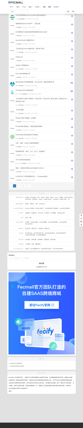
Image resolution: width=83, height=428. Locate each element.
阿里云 (27, 203)
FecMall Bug (28, 233)
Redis (47, 197)
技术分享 (27, 228)
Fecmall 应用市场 (64, 208)
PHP (38, 197)
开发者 (37, 7)
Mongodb (33, 197)
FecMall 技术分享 (38, 233)
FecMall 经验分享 (61, 233)
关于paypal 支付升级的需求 (24, 90)
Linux (56, 197)
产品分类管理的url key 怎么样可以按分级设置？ (31, 15)
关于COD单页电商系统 (23, 159)
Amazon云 (42, 203)
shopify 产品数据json (22, 65)
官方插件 (46, 213)
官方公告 (40, 213)
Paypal (27, 248)
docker (41, 199)
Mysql (42, 197)
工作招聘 (27, 244)
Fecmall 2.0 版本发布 (16, 363)
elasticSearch (48, 199)
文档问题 (33, 239)
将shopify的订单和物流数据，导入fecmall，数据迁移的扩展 (35, 82)
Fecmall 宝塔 (29, 224)
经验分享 (46, 228)
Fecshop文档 (61, 213)
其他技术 (35, 199)
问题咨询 (46, 239)
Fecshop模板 (43, 222)
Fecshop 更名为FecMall (17, 366)
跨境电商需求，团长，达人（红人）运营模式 (30, 151)
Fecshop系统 (34, 222)
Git (69, 199)
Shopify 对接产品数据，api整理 (26, 118)
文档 (18, 7)
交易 (32, 244)
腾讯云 (32, 203)
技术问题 (52, 239)
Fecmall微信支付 (35, 248)
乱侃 (30, 217)
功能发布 (27, 213)
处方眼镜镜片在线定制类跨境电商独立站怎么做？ (32, 32)
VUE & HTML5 (68, 197)
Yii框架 (61, 197)
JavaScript (28, 199)
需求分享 (34, 228)
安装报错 (40, 239)
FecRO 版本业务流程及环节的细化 (27, 134)
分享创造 (40, 228)
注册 (68, 11)
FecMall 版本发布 (50, 233)
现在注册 (41, 263)
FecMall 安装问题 (30, 235)
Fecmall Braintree (58, 248)
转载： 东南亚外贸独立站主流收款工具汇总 (30, 168)
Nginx (52, 197)
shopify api (19, 57)
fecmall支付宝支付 (46, 248)
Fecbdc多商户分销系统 (51, 208)
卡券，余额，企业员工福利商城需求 (27, 143)
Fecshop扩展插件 (53, 222)
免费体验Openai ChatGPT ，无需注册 (28, 23)
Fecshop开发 (63, 222)
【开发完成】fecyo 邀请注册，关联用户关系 (30, 48)
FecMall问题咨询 (41, 235)
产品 (24, 7)
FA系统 (27, 222)
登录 (73, 11)
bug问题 (27, 239)
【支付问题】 (20, 109)
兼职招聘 (37, 244)
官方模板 (53, 213)
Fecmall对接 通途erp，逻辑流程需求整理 (29, 126)
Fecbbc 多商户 (39, 208)
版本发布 (34, 213)
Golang (27, 197)
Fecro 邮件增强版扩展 (23, 73)
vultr (36, 203)
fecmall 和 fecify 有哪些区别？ (25, 40)
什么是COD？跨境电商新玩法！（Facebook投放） (32, 176)
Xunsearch (56, 199)
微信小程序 (63, 199)
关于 (11, 7)
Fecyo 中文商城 (29, 208)
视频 (30, 7)
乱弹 (26, 217)
